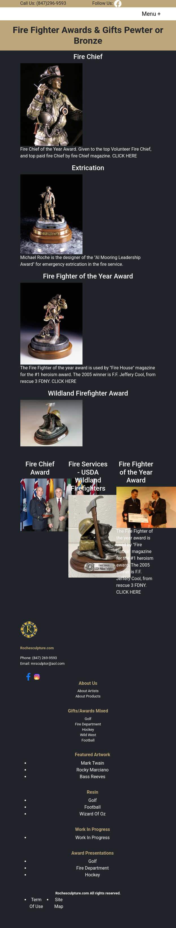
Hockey (88, 729)
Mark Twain (92, 763)
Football (87, 740)
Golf (88, 719)
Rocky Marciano (93, 770)
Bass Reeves (92, 776)
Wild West (88, 735)
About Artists (88, 691)
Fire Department (88, 724)
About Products (88, 696)
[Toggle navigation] (151, 14)
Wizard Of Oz (92, 814)
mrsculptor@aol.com (47, 663)
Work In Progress (92, 837)
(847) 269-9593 (44, 658)
